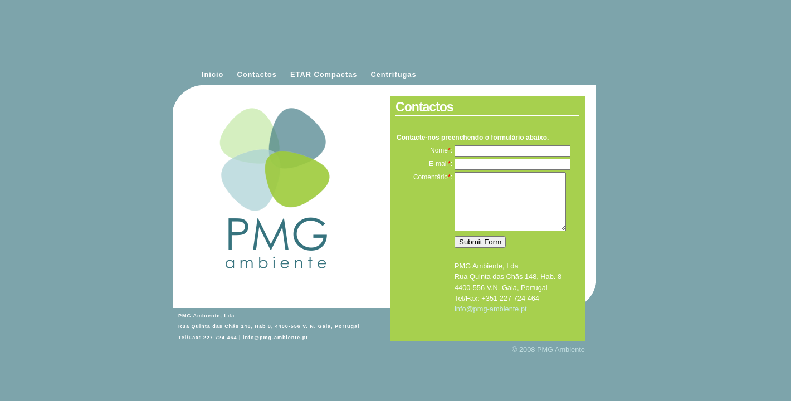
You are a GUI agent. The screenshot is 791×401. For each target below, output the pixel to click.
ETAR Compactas (323, 74)
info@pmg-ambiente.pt (275, 337)
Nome (439, 150)
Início (212, 74)
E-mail (438, 164)
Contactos (257, 74)
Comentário (430, 177)
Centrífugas (393, 74)
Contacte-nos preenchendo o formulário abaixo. (473, 137)
